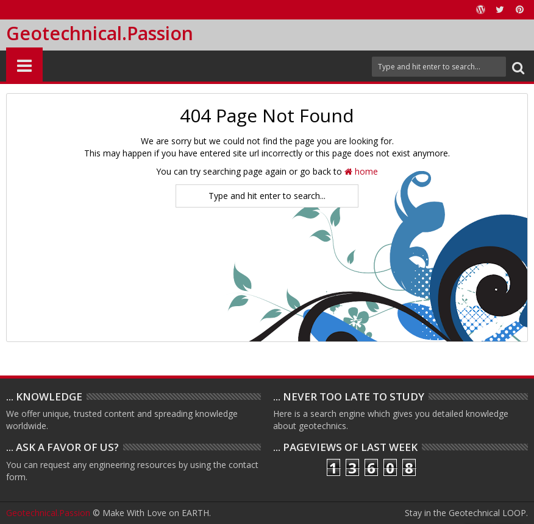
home (361, 171)
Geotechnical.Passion (99, 33)
